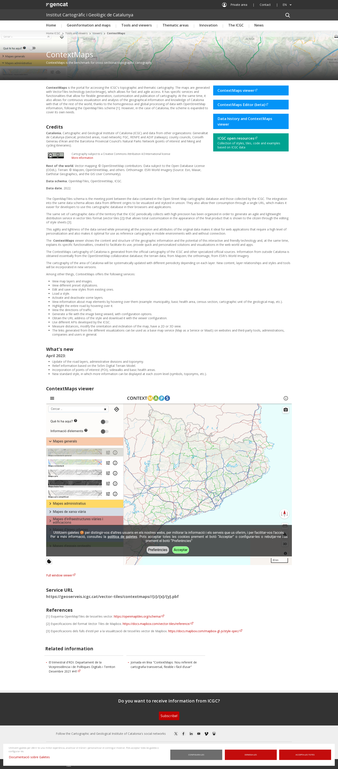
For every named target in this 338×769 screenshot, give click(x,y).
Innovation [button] (208, 25)
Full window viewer (59, 575)
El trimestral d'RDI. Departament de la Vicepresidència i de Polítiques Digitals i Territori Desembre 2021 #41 (82, 666)
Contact (265, 5)
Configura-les (196, 754)
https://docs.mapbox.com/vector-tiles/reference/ (156, 624)
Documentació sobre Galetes (31, 757)
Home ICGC (53, 33)
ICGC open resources (236, 138)
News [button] (259, 25)
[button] (287, 15)
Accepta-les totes (305, 754)
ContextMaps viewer (236, 90)
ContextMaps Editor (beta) (241, 104)
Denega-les (251, 754)
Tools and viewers (76, 33)
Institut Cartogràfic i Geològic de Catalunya (89, 15)
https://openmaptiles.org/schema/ (137, 616)
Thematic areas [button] (176, 25)
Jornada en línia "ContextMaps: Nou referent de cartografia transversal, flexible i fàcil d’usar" (164, 664)
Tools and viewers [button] (136, 25)
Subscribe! (169, 715)
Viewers (97, 33)
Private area (238, 5)
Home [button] (51, 25)
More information (82, 158)
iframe (169, 479)
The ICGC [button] (236, 25)
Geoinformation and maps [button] (89, 25)
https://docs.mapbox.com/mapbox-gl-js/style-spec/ (203, 631)
